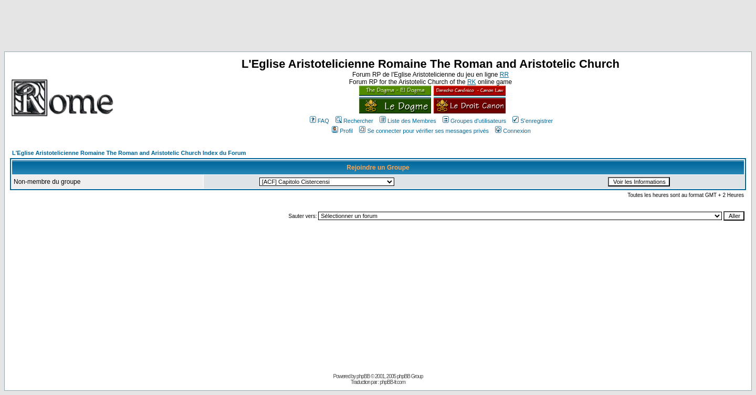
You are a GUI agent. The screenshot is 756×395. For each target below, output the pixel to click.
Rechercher (354, 121)
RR (504, 74)
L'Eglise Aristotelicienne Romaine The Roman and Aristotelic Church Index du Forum (129, 153)
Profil (342, 131)
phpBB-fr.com (392, 382)
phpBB (363, 376)
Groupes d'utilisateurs (474, 121)
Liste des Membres (408, 121)
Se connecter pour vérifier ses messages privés (424, 131)
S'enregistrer (532, 121)
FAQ (319, 121)
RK (471, 82)
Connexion (513, 131)
